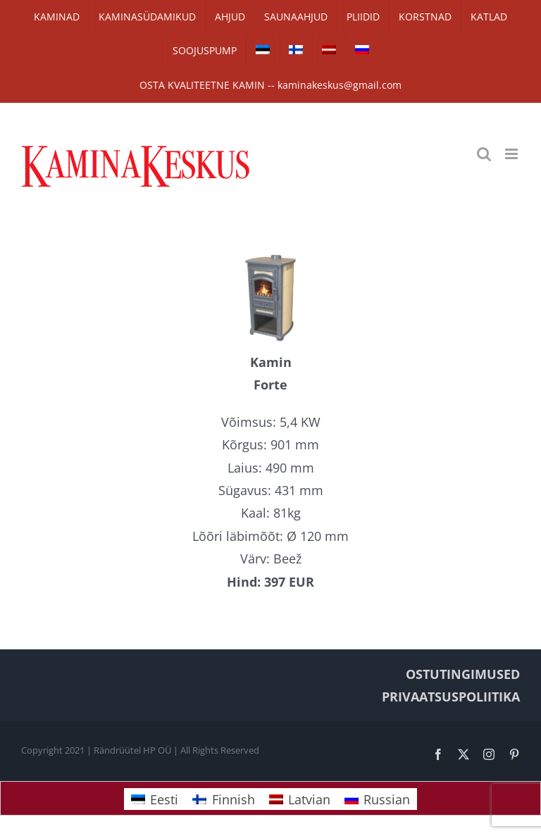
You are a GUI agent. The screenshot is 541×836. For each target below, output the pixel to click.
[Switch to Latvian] (329, 51)
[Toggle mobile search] (484, 153)
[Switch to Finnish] (296, 51)
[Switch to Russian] (362, 51)
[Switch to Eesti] (154, 799)
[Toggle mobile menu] (512, 153)
